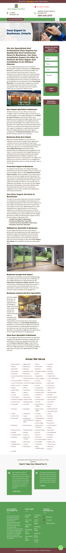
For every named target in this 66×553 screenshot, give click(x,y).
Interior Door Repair (36, 521)
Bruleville (50, 371)
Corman (37, 380)
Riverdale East (51, 432)
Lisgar (25, 416)
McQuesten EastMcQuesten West (28, 420)
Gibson (49, 390)
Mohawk (50, 420)
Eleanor (13, 388)
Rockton (26, 435)
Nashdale (14, 425)
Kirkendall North (52, 409)
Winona (49, 449)
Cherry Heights (40, 378)
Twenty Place (51, 444)
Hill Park (37, 402)
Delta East (38, 383)
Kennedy (14, 409)
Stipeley (13, 442)
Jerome (49, 404)
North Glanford (51, 425)
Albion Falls (26, 364)
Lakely (13, 413)
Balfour (13, 366)
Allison (37, 364)
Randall (25, 432)
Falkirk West (15, 390)
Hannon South (39, 399)
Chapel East (39, 376)
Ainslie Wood (15, 364)
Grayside (26, 395)
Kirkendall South (52, 411)
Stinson (49, 439)
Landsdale (26, 413)
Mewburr (50, 418)
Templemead (15, 444)
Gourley (13, 395)
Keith (49, 406)
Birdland (37, 369)
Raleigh (13, 432)
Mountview (50, 423)
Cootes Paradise (16, 380)
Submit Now (51, 89)
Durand (37, 385)
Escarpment (39, 388)
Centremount (27, 376)
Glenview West (51, 392)
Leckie (49, 413)
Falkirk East (51, 388)
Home (8, 21)
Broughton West (40, 371)
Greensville (26, 397)
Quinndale (50, 430)
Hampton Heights (17, 399)
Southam (50, 437)
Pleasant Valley (40, 430)
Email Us (49, 520)
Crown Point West (29, 383)
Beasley (49, 366)
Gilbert (13, 392)
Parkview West (28, 430)
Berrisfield (14, 369)
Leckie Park (15, 416)
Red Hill (37, 432)
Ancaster (50, 364)
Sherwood (38, 437)
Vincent (13, 446)
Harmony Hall (15, 402)
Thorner (25, 444)
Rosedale (50, 435)
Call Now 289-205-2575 (15, 19)
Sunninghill (38, 442)
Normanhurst (27, 425)
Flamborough (39, 390)
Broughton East (28, 371)
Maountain (14, 418)
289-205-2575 (45, 15)
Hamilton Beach (52, 397)
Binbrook (26, 369)
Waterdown (27, 446)
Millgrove (38, 420)
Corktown (26, 380)
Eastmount (50, 385)
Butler (37, 373)
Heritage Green (28, 402)
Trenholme (38, 444)
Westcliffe (50, 446)
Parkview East (15, 430)
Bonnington (15, 371)
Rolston (37, 435)
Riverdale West (16, 435)
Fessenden (26, 390)
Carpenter (50, 373)
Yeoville (13, 451)
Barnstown (26, 366)
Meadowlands (39, 418)
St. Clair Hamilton (40, 439)
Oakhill (49, 427)
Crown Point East (16, 383)
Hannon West (51, 399)
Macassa (50, 416)
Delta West (50, 383)
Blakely (49, 369)
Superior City (51, 442)
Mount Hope (39, 423)
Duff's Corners (15, 385)
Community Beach (53, 378)
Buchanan (14, 373)
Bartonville (38, 366)
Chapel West (51, 376)
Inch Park (26, 404)
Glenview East (39, 392)
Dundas (25, 385)
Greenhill (50, 395)
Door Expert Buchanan (27, 21)
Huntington (14, 404)
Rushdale (14, 437)
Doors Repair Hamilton (32, 550)
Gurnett (37, 397)
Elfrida (25, 388)
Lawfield (38, 413)
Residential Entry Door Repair (16, 156)
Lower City (38, 416)
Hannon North (27, 399)
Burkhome (26, 373)
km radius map (51, 120)
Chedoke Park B (28, 378)
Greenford (38, 395)
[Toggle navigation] (57, 19)
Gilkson (25, 392)
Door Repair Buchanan (15, 21)
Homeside (50, 402)
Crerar (49, 380)
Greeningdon (15, 397)
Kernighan (26, 409)
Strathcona (26, 442)
